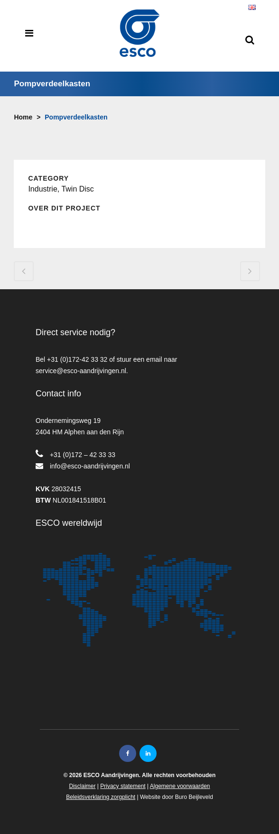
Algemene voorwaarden (180, 786)
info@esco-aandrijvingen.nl (90, 466)
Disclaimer (82, 786)
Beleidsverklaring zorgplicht (100, 797)
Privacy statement (122, 786)
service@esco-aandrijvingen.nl (81, 371)
